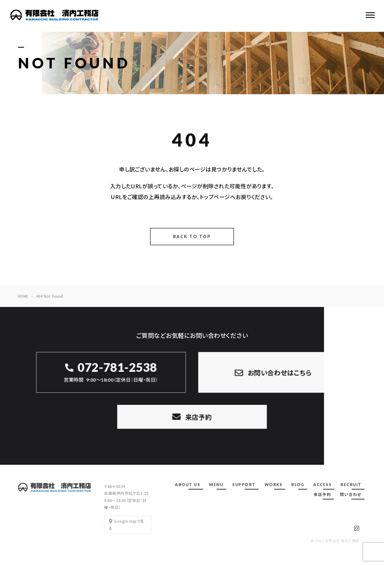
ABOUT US (187, 484)
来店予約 (322, 494)
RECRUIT (351, 484)
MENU (216, 484)
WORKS (274, 484)
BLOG (297, 484)
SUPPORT (244, 484)
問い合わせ (351, 494)
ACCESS (322, 484)
